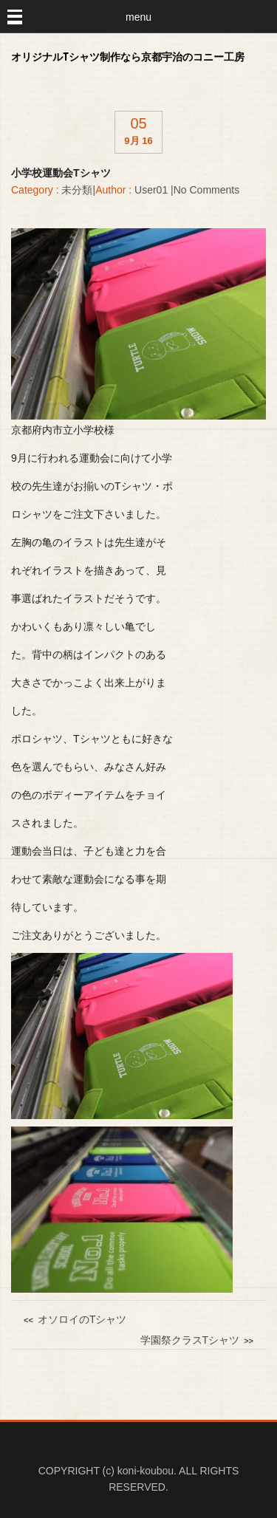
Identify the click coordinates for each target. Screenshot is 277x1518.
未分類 (76, 190)
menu (138, 17)
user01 (151, 190)
